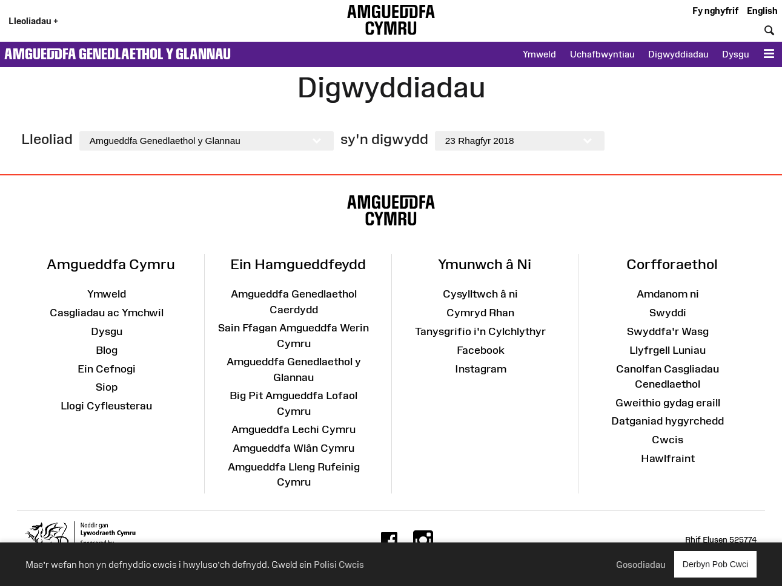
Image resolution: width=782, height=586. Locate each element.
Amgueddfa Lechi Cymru (293, 429)
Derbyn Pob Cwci (715, 564)
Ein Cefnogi (107, 369)
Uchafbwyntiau (602, 54)
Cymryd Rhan (480, 313)
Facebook (481, 350)
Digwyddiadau (678, 54)
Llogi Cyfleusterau (106, 406)
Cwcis (667, 440)
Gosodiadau (641, 564)
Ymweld (539, 54)
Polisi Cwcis (339, 564)
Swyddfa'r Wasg (668, 331)
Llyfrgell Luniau (667, 350)
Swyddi (667, 313)
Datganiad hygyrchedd (667, 421)
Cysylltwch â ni (480, 294)
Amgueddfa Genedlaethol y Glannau (117, 54)
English (762, 10)
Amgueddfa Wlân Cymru (293, 448)
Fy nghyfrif (715, 10)
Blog (107, 350)
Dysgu (735, 54)
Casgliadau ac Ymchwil (107, 313)
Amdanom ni (668, 294)
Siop (107, 387)
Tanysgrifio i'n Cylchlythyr (480, 331)
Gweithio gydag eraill (667, 403)
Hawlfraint (668, 458)
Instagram (480, 369)
